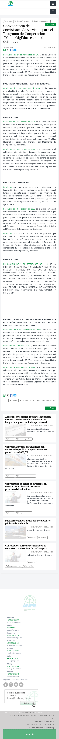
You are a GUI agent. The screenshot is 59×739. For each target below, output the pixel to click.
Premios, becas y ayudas (25, 476)
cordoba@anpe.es (14, 637)
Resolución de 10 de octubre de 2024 (19, 149)
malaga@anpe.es (14, 668)
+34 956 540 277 (13, 627)
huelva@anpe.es (14, 653)
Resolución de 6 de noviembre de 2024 (21, 88)
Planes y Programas (22, 21)
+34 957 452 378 (13, 635)
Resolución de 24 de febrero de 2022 (19, 367)
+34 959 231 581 (13, 651)
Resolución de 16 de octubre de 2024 (19, 121)
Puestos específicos (23, 439)
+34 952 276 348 (13, 666)
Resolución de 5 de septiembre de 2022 (22, 329)
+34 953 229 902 (13, 658)
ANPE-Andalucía (49, 47)
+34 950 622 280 (13, 620)
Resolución (7, 187)
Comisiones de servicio (40, 21)
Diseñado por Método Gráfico (40, 725)
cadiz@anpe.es (13, 630)
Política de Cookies (39, 716)
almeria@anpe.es (14, 622)
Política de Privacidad (19, 716)
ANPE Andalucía (27, 713)
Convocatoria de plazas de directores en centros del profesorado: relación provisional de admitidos (26, 486)
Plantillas (42, 537)
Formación (28, 566)
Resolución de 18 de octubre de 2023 (19, 209)
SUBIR (29, 734)
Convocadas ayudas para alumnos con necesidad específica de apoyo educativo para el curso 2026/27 (26, 449)
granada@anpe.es (14, 645)
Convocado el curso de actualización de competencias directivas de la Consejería (26, 547)
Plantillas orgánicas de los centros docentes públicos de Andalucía (28, 522)
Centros (8, 21)
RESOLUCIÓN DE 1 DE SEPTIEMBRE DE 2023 (25, 264)
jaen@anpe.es (13, 661)
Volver (50, 24)
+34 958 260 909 (13, 643)
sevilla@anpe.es (13, 676)
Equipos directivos (23, 513)
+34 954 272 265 (13, 674)
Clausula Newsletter (44, 722)
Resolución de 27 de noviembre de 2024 (21, 54)
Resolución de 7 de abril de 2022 (17, 345)
